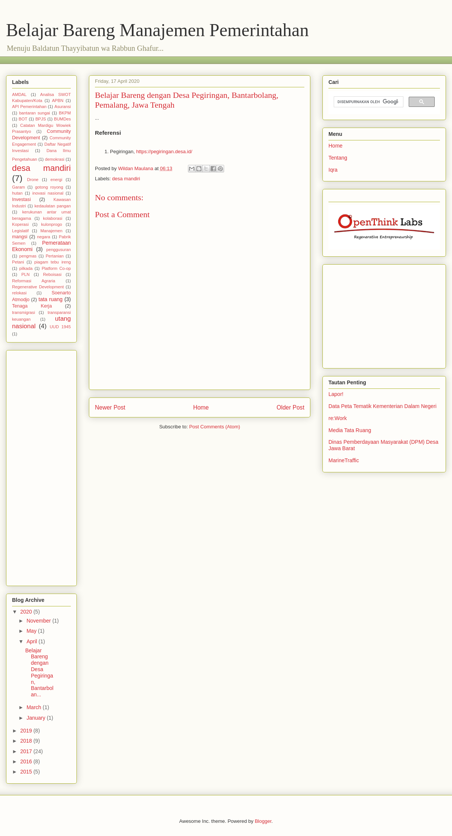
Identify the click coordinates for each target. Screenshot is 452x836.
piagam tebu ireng (52, 262)
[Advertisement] (149, 59)
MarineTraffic (343, 460)
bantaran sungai (34, 113)
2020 (27, 612)
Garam (18, 187)
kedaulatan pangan (52, 206)
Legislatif (20, 230)
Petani (18, 262)
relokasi (19, 293)
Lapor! (336, 394)
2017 (27, 751)
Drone (32, 179)
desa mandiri (126, 178)
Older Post (290, 407)
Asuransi (62, 106)
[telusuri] (367, 102)
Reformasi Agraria (33, 281)
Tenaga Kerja (32, 306)
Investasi (21, 199)
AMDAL (19, 94)
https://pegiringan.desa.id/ (164, 151)
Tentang (337, 158)
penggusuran (58, 249)
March (34, 707)
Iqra (332, 170)
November (39, 621)
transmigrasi (23, 312)
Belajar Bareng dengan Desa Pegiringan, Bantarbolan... (39, 672)
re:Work (337, 418)
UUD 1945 (60, 326)
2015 (27, 772)
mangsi (19, 236)
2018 (27, 741)
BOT (23, 119)
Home (201, 407)
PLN (25, 274)
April (32, 641)
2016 (27, 761)
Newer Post (110, 407)
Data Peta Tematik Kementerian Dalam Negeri (382, 406)
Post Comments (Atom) (214, 426)
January (36, 718)
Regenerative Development (38, 287)
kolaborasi (52, 218)
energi (56, 179)
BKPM (65, 113)
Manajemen (51, 230)
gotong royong (49, 187)
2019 (27, 731)
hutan (17, 193)
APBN (57, 100)
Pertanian (55, 256)
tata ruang (50, 299)
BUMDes (62, 119)
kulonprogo (51, 224)
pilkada (25, 268)
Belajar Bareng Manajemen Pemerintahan (157, 30)
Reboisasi (52, 274)
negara (43, 237)
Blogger (263, 821)
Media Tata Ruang (349, 430)
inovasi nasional (48, 193)
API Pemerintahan (29, 106)
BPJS (40, 119)
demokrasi (54, 159)
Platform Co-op (56, 268)
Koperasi (20, 224)
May (32, 631)
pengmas (28, 256)
